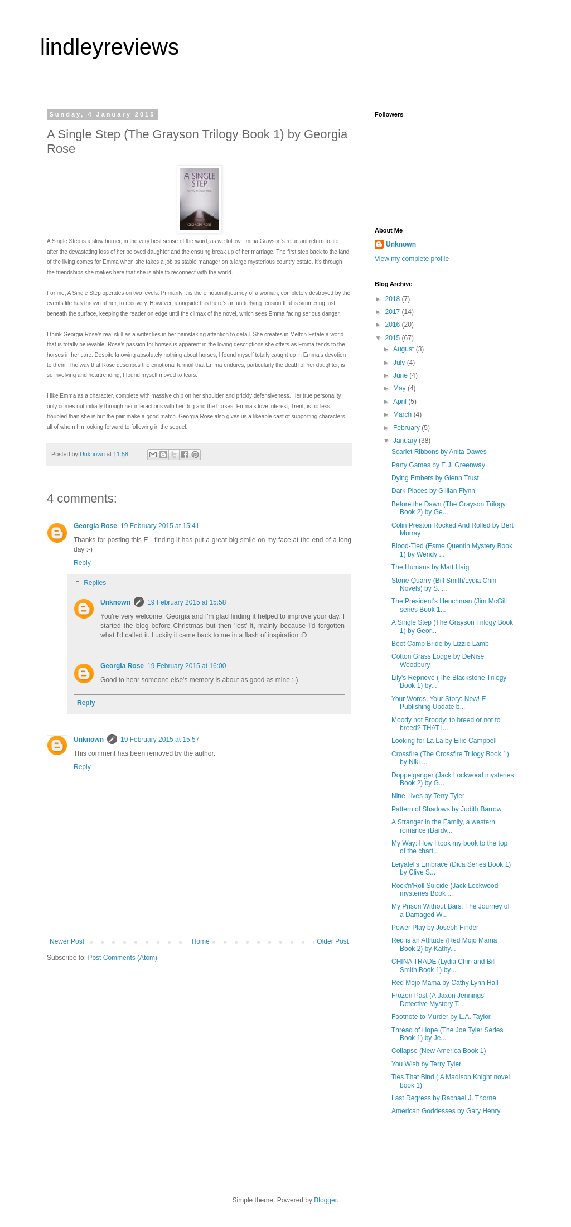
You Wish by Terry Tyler (426, 1064)
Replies (95, 583)
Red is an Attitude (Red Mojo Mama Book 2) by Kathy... (444, 944)
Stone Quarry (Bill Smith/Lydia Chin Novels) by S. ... (443, 584)
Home (201, 941)
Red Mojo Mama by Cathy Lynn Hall (445, 983)
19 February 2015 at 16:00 (186, 666)
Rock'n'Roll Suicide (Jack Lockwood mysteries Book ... (444, 889)
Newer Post (67, 941)
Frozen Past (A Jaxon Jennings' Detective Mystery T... (438, 999)
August (404, 349)
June (401, 375)
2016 (393, 325)
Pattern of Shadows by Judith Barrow (446, 809)
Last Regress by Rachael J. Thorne (443, 1098)
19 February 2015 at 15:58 (186, 602)
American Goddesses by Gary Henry (445, 1111)
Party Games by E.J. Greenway (438, 465)
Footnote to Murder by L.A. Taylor (441, 1017)
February (407, 428)
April (400, 401)
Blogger (325, 1200)
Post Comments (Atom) (122, 958)
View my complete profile (412, 259)
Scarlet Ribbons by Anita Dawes (439, 452)
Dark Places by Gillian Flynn (433, 491)
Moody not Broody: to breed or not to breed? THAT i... (445, 724)
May (400, 388)
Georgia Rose (95, 526)
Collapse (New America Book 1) (438, 1051)
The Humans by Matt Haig (430, 567)
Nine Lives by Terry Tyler (427, 796)
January (406, 441)
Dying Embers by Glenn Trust (435, 478)
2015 (393, 338)
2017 (393, 312)
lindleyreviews (109, 47)
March (403, 414)
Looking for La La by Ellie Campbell (444, 741)
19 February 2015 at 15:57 (159, 739)
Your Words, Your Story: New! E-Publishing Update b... (439, 703)
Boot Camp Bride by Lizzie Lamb (440, 644)
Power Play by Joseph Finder (434, 927)
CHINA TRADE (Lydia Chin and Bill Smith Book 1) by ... (443, 965)
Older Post (333, 941)
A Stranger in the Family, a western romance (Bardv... (443, 826)
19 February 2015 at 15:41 (159, 526)
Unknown (115, 602)
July (400, 362)
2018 (393, 299)
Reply (82, 563)
